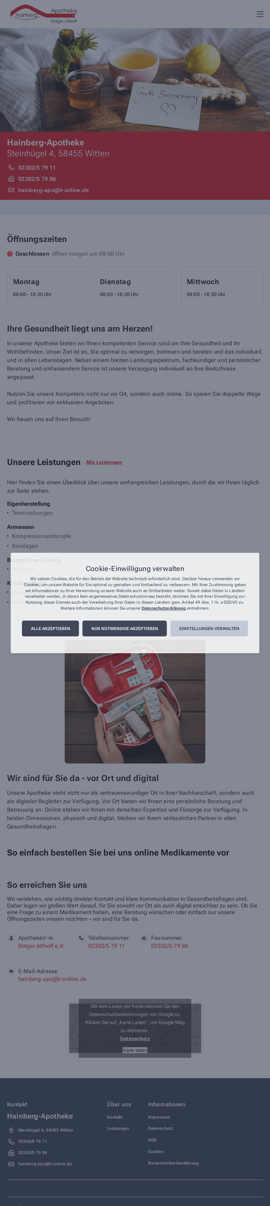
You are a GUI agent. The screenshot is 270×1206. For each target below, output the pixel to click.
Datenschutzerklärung (164, 608)
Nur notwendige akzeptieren (124, 628)
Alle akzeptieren (50, 628)
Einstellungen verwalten (209, 628)
